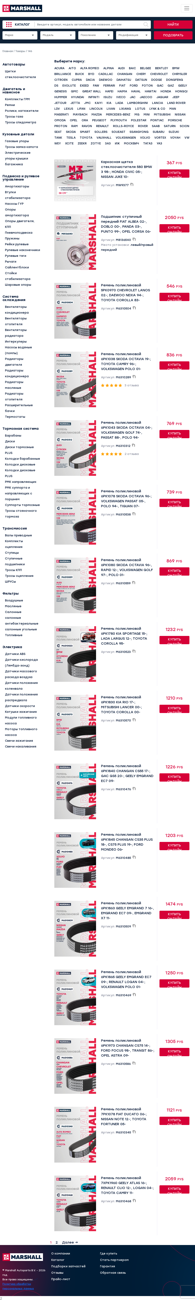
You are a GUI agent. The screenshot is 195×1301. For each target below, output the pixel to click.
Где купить (108, 1253)
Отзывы (57, 1272)
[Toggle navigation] (187, 8)
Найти (173, 24)
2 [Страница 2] (57, 1242)
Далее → (70, 1242)
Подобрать (173, 35)
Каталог (22, 24)
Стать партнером (114, 1260)
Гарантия (107, 1266)
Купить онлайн (174, 174)
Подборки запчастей (68, 1266)
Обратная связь (113, 1272)
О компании (60, 1253)
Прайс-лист (60, 1279)
